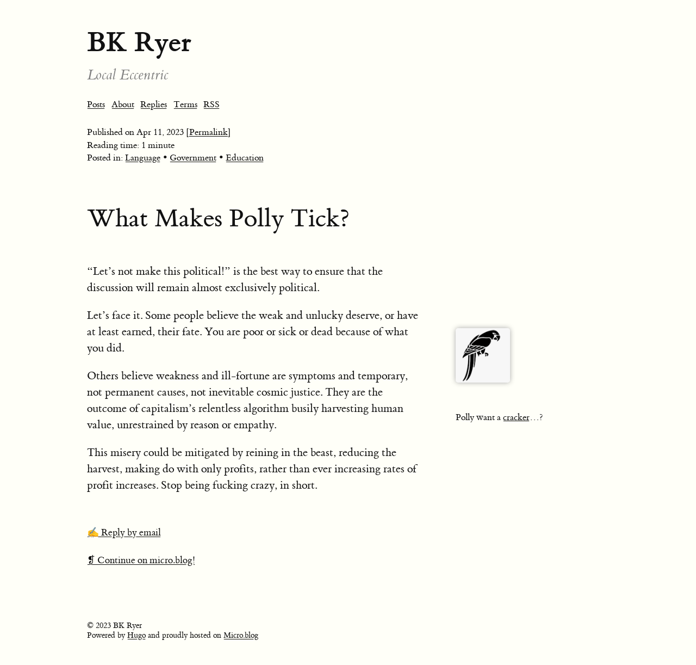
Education (245, 157)
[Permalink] (208, 132)
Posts (96, 104)
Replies (153, 104)
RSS (211, 104)
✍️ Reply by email (124, 533)
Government (193, 157)
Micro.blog (240, 636)
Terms (185, 104)
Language (142, 157)
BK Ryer (139, 42)
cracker (516, 417)
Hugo (136, 636)
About (122, 104)
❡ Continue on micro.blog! (141, 561)
